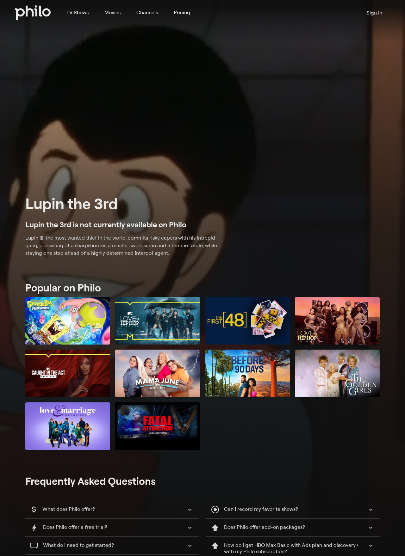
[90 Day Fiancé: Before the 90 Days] (247, 373)
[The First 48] (247, 321)
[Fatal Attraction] (157, 426)
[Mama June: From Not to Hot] (157, 373)
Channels (147, 12)
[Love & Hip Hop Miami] (337, 321)
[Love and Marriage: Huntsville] (67, 426)
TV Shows (77, 12)
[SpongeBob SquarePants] (67, 321)
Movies (112, 12)
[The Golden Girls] (337, 373)
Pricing (182, 12)
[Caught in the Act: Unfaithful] (67, 373)
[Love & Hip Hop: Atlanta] (157, 321)
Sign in (374, 12)
